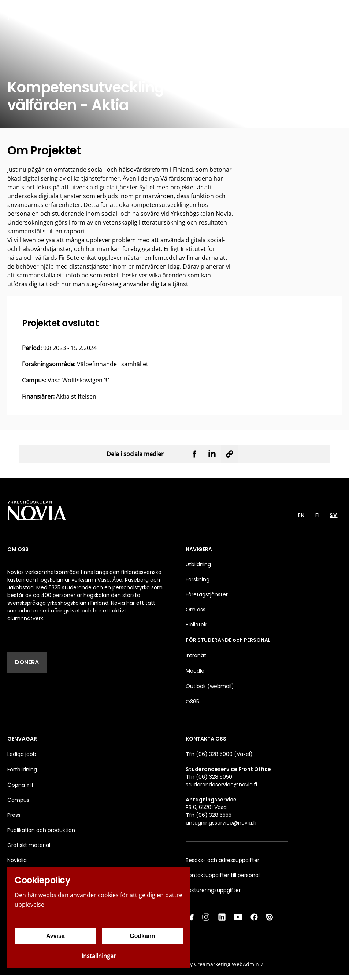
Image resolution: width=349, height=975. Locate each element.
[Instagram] (206, 917)
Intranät (196, 655)
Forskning (197, 579)
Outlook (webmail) (210, 686)
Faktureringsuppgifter (213, 890)
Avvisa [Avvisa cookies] (55, 936)
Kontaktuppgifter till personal (223, 875)
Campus (18, 800)
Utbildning (198, 564)
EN (301, 515)
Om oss (195, 609)
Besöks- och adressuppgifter (222, 860)
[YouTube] (238, 917)
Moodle (195, 670)
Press (14, 815)
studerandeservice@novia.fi (221, 784)
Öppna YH (20, 785)
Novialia (17, 860)
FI (317, 515)
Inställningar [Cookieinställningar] (99, 956)
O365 (192, 701)
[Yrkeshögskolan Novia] (29, 12)
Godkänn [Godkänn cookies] (142, 936)
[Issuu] (270, 917)
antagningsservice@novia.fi (221, 822)
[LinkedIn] (222, 917)
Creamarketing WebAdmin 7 (228, 964)
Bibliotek (196, 624)
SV (333, 515)
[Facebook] (254, 917)
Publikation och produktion (41, 830)
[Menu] (338, 12)
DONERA (27, 662)
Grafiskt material (28, 845)
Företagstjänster (207, 594)
